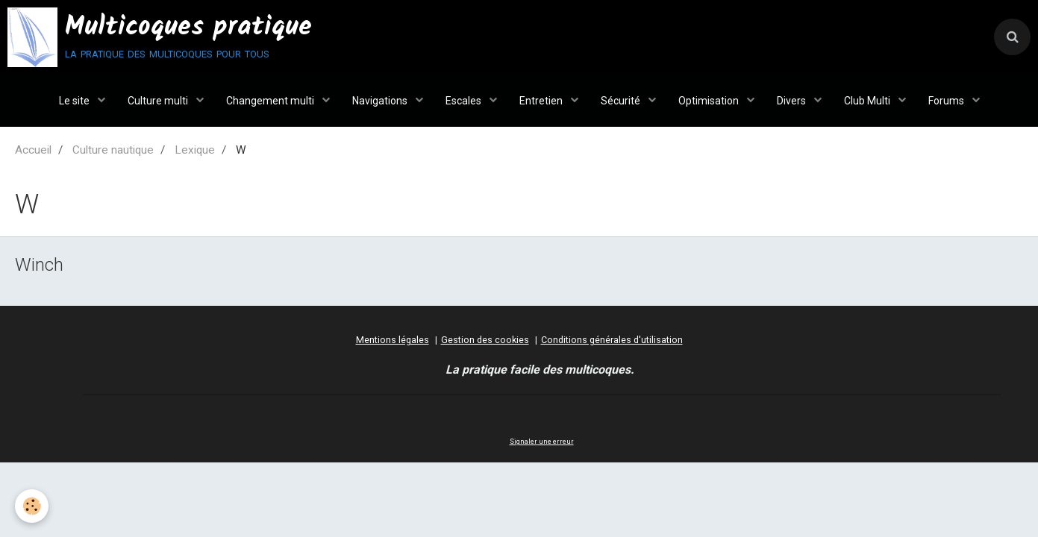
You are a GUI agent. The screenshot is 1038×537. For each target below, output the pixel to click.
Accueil (33, 150)
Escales (464, 101)
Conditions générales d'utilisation (612, 339)
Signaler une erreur (542, 441)
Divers (792, 101)
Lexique (195, 150)
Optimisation (709, 101)
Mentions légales (392, 339)
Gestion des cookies (485, 339)
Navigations (381, 101)
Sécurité (622, 101)
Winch (39, 264)
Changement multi (271, 101)
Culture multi (159, 101)
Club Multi (868, 101)
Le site (75, 101)
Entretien (542, 101)
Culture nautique (113, 150)
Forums (947, 101)
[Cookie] (32, 506)
